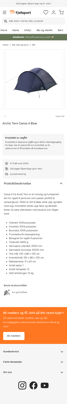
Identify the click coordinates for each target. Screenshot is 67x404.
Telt (33, 44)
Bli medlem (14, 335)
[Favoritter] (45, 12)
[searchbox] (37, 21)
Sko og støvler (45, 30)
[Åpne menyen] (4, 12)
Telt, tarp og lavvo (20, 44)
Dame (15, 30)
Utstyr (27, 30)
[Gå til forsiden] (20, 12)
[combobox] (33, 21)
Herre (4, 30)
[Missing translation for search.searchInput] (5, 21)
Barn (60, 30)
